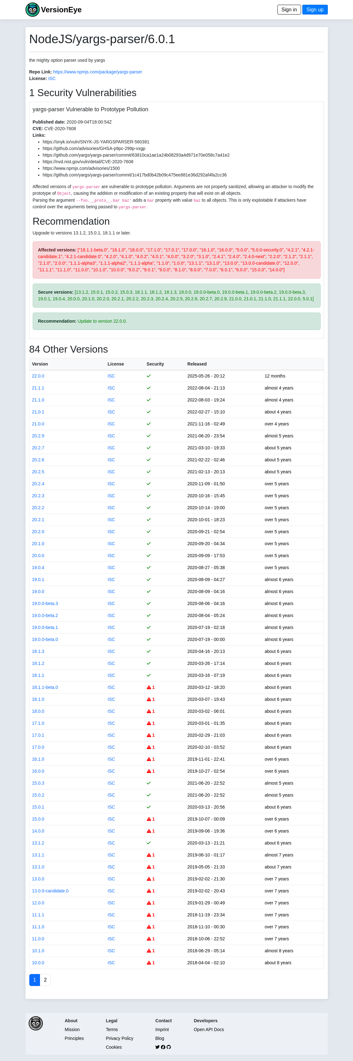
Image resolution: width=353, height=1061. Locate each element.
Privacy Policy (119, 1038)
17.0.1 (38, 735)
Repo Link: (40, 71)
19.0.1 (38, 579)
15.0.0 (38, 819)
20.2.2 (38, 507)
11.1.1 (38, 914)
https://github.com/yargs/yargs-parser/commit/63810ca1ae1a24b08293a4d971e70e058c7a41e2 (136, 155)
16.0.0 (38, 771)
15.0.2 (38, 795)
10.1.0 (38, 950)
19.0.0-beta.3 (45, 603)
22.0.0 (38, 375)
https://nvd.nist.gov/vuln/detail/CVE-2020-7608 (88, 161)
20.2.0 (38, 531)
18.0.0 (38, 711)
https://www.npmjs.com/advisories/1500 (81, 168)
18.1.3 (38, 651)
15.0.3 (38, 783)
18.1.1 (38, 675)
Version (40, 363)
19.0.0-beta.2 (45, 615)
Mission (72, 1029)
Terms (112, 1029)
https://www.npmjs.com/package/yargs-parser (97, 71)
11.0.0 (38, 938)
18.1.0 (38, 699)
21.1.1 (38, 387)
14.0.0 (38, 830)
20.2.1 (38, 519)
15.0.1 (38, 807)
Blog (159, 1038)
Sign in (289, 9)
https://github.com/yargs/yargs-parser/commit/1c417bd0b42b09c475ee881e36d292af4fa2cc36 (135, 174)
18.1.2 (38, 663)
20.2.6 (38, 459)
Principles (74, 1038)
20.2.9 (38, 435)
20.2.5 (38, 471)
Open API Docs (209, 1029)
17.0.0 (38, 747)
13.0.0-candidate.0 (50, 890)
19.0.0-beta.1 (45, 627)
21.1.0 (38, 399)
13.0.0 (38, 878)
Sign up (314, 9)
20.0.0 (38, 555)
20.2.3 (38, 495)
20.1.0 (38, 543)
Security (155, 363)
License (116, 363)
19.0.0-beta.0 (45, 639)
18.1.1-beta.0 (45, 687)
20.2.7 (38, 447)
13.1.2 (38, 842)
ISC (51, 78)
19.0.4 (38, 567)
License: (38, 78)
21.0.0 (38, 423)
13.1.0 (38, 866)
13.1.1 (38, 854)
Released (197, 363)
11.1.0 (38, 926)
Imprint (162, 1029)
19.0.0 (38, 591)
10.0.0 (38, 962)
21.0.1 (38, 411)
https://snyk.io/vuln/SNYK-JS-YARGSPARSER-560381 (96, 141)
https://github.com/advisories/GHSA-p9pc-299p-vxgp (94, 148)
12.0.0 (38, 902)
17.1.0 (38, 723)
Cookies (114, 1047)
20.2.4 (38, 483)
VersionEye (61, 9)
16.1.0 (38, 759)
